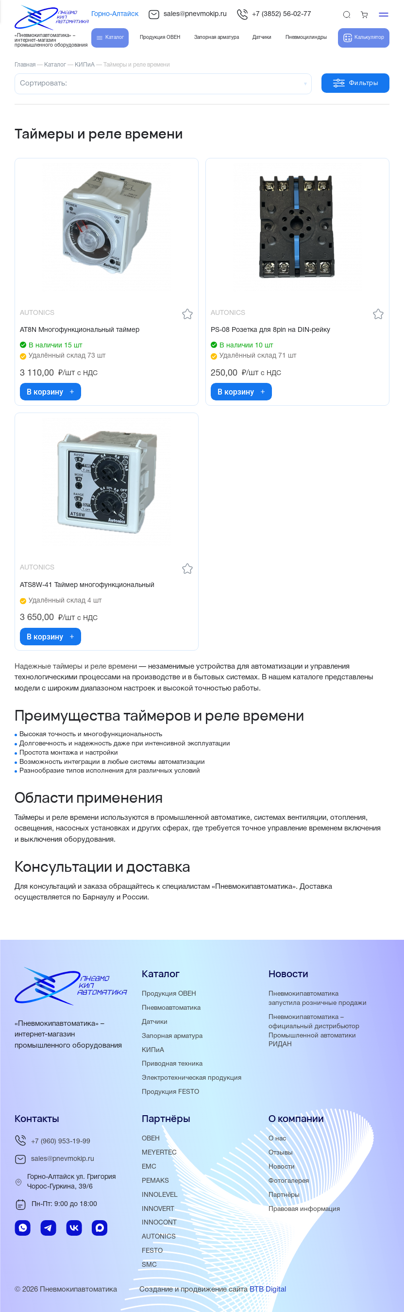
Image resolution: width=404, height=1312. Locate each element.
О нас (277, 1139)
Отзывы (281, 1153)
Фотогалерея (289, 1181)
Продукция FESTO (170, 1092)
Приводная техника (172, 1064)
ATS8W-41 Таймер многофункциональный (87, 585)
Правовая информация (304, 1209)
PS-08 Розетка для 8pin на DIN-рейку (270, 330)
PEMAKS (155, 1181)
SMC (149, 1265)
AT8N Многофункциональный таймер (79, 330)
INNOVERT (158, 1209)
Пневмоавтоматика (171, 1008)
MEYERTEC (159, 1153)
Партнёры (284, 1195)
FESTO (152, 1251)
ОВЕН (151, 1139)
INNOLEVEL (160, 1195)
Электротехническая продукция (191, 1078)
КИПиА (153, 1050)
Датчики (155, 1022)
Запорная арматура (172, 1036)
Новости (282, 1167)
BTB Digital (268, 1289)
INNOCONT (159, 1223)
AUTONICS (159, 1237)
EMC (149, 1167)
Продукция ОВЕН (169, 994)
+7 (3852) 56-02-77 (273, 14)
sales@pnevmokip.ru (187, 14)
